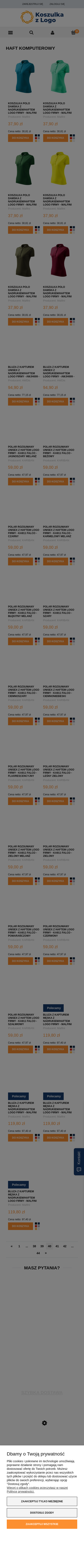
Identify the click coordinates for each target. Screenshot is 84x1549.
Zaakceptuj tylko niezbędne (42, 1501)
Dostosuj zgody (42, 1512)
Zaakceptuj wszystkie (42, 1524)
